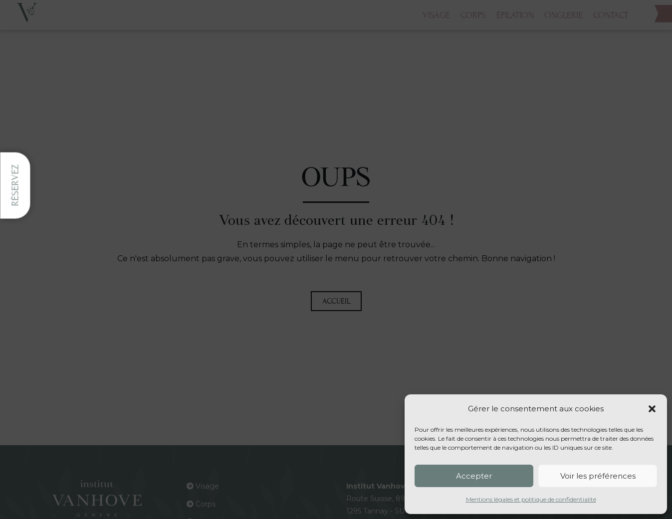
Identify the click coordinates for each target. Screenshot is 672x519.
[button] (652, 409)
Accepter (474, 476)
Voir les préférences (598, 476)
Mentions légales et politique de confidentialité (531, 499)
